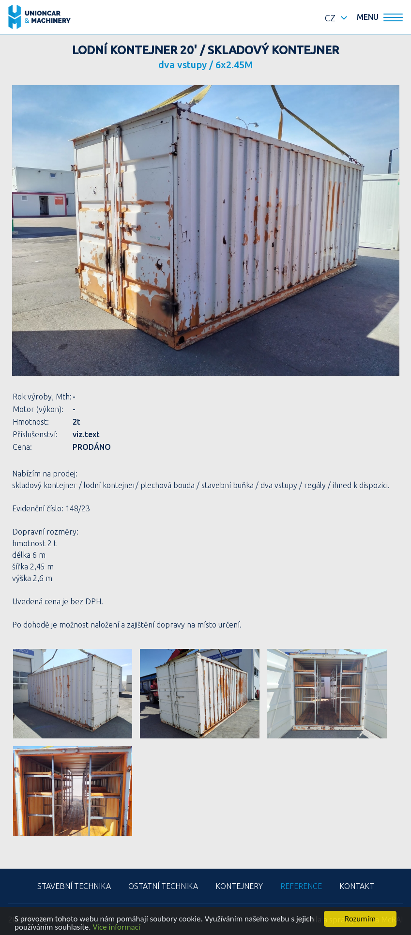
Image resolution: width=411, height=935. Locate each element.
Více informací (116, 927)
